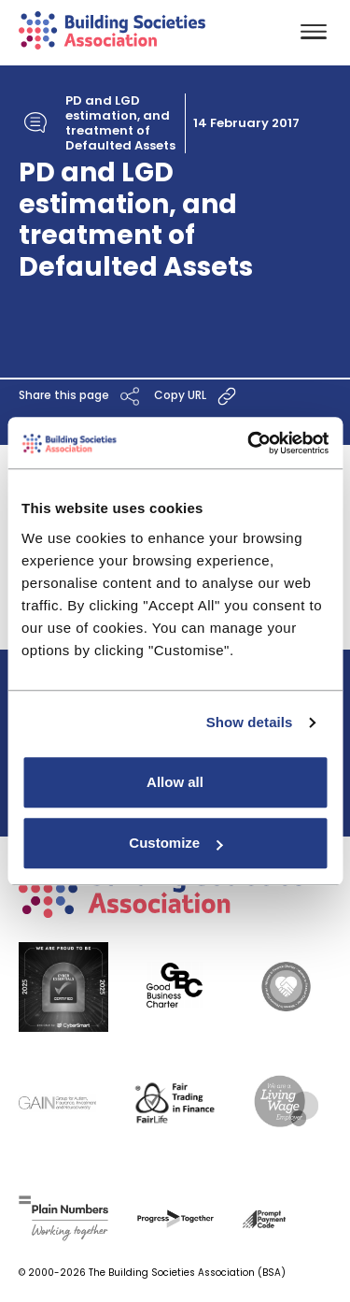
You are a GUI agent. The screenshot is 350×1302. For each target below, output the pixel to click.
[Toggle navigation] (313, 33)
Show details (249, 722)
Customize (175, 843)
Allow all (175, 782)
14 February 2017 (246, 123)
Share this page (82, 396)
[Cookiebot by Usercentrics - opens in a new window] (249, 443)
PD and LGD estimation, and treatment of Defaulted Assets (120, 123)
